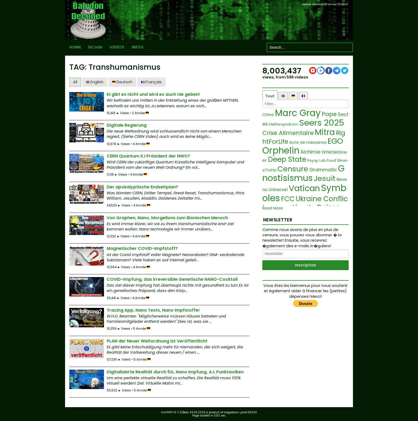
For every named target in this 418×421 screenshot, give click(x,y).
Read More (272, 208)
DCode (95, 47)
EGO (335, 141)
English (94, 82)
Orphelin (280, 150)
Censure (293, 169)
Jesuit (324, 178)
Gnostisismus (303, 173)
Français (151, 82)
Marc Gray (298, 113)
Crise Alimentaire (288, 133)
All (75, 82)
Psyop (312, 160)
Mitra (325, 132)
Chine (268, 114)
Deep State (287, 159)
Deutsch (122, 82)
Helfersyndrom (283, 124)
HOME (75, 47)
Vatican (304, 188)
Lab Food (327, 160)
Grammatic (323, 169)
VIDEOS (117, 47)
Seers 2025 (321, 123)
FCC (288, 199)
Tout (270, 96)
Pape (329, 114)
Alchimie (310, 151)
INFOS (138, 47)
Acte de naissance (308, 142)
